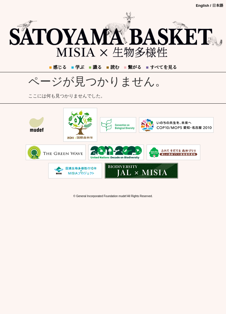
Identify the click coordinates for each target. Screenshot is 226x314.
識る (95, 67)
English (202, 5)
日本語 (217, 5)
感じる (58, 67)
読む (112, 67)
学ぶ (77, 67)
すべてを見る (161, 67)
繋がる (132, 67)
